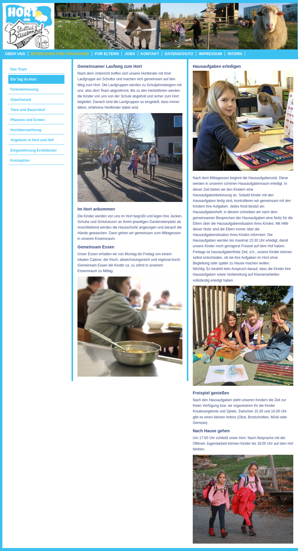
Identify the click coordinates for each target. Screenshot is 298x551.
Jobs (129, 54)
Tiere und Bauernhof (27, 110)
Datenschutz (179, 54)
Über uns (15, 54)
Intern (235, 54)
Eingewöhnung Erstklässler (33, 150)
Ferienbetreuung (24, 89)
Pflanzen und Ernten (27, 120)
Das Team (18, 69)
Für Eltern (107, 54)
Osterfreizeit (20, 100)
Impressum (210, 54)
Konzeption (20, 160)
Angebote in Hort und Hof (32, 140)
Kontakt (150, 54)
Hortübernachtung (25, 130)
